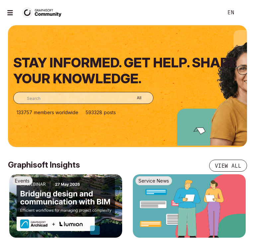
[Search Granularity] (134, 98)
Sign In (244, 13)
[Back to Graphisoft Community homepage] (44, 12)
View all (228, 165)
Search (211, 12)
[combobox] (83, 98)
